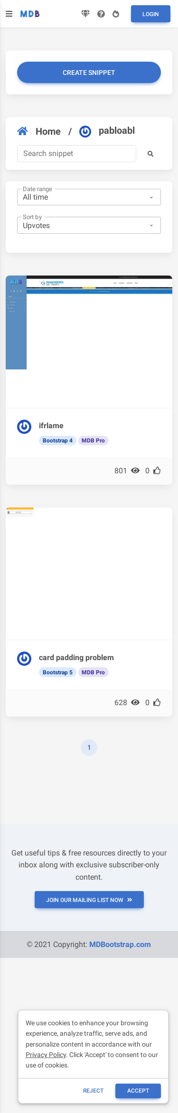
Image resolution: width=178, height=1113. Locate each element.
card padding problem (76, 657)
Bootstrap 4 (58, 440)
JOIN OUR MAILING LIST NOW (89, 900)
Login (150, 14)
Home (39, 131)
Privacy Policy (46, 1054)
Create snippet (89, 72)
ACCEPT (138, 1090)
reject (93, 1090)
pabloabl (107, 131)
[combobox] (89, 197)
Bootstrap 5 (58, 672)
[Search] (76, 153)
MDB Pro (93, 440)
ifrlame (51, 425)
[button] (150, 153)
